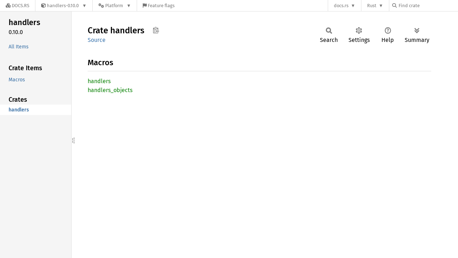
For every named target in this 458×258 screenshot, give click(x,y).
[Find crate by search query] (428, 5)
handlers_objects (110, 90)
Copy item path (156, 30)
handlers (99, 81)
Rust (371, 5)
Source (97, 40)
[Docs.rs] (17, 5)
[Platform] (115, 5)
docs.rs (341, 5)
